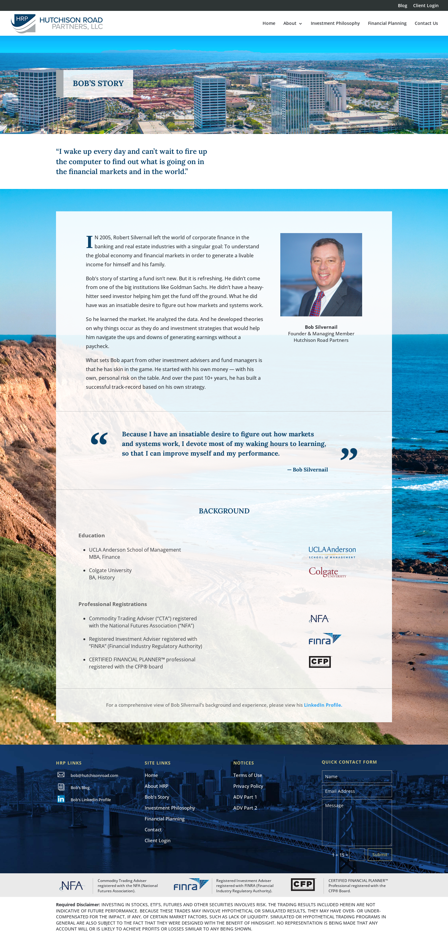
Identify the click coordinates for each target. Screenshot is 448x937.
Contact (153, 829)
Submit (379, 854)
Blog (402, 5)
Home (269, 23)
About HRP (156, 786)
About (289, 23)
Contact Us (426, 23)
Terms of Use (247, 775)
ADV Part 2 (245, 808)
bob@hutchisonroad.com (94, 775)
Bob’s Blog (80, 787)
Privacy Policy (248, 786)
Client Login (426, 5)
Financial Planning (387, 23)
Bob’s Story (157, 797)
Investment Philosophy (335, 23)
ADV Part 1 (245, 797)
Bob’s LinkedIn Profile (91, 799)
